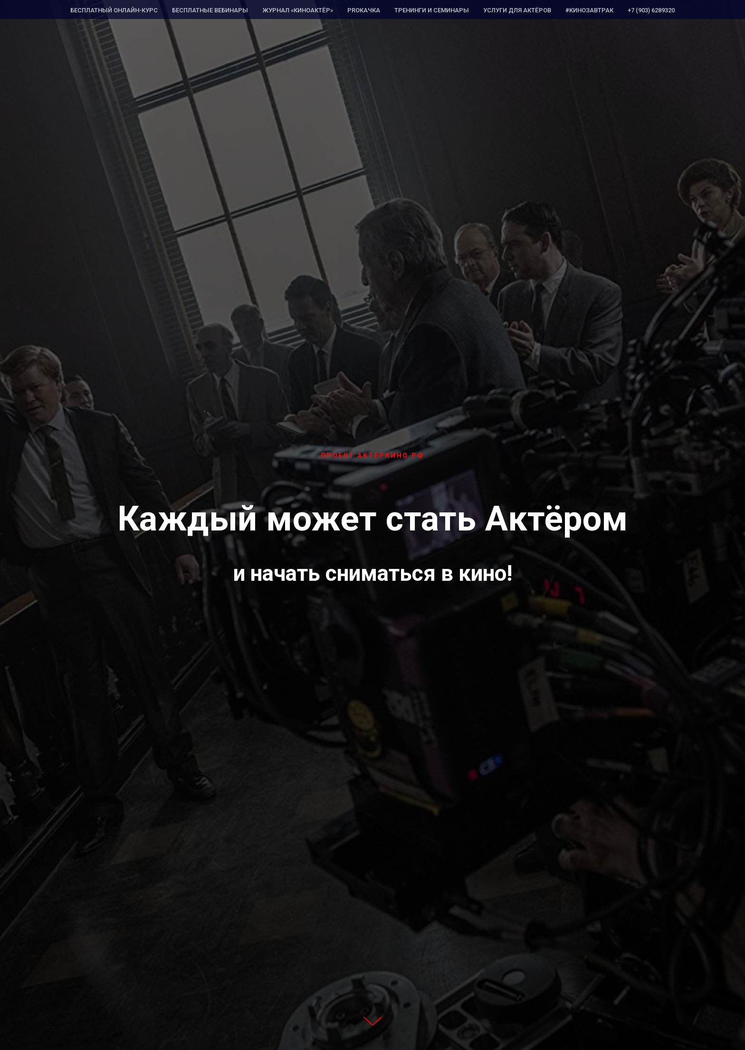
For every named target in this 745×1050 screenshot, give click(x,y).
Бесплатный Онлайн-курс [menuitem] (114, 10)
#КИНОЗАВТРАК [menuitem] (589, 10)
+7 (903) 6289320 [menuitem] (651, 10)
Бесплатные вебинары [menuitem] (210, 10)
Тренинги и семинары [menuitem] (431, 10)
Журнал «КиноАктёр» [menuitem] (297, 10)
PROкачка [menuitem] (363, 10)
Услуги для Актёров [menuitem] (517, 10)
